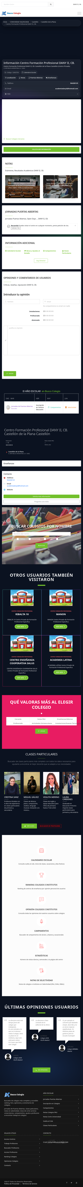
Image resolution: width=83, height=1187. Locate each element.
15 (51, 311)
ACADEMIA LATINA (61, 659)
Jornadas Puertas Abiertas (52, 1099)
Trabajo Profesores (11, 1143)
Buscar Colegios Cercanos (15, 139)
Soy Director (41, 261)
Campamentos (54, 407)
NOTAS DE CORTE (55, 179)
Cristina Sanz (11, 797)
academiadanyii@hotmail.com (17, 486)
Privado (48, 539)
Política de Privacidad (11, 1184)
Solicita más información (41, 149)
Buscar (41, 545)
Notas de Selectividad (41, 980)
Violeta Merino (51, 797)
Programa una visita (41, 502)
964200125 (11, 480)
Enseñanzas (51, 78)
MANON (61, 614)
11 (49, 311)
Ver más (21, 626)
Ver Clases (29, 826)
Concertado (34, 539)
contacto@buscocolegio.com (58, 1142)
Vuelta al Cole (48, 1121)
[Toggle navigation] (79, 13)
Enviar (9, 374)
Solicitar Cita (16, 228)
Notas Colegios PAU (50, 1112)
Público (21, 539)
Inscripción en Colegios (51, 1103)
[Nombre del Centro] (41, 534)
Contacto (7, 1165)
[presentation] (20, 363)
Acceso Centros (9, 1139)
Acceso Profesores (10, 1152)
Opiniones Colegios (11, 1161)
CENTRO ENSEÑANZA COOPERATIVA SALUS (22, 661)
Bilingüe (60, 539)
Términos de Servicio (29, 1184)
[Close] (75, 225)
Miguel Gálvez (31, 797)
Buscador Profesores (11, 1148)
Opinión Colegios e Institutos (41, 909)
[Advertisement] (41, 43)
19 (53, 311)
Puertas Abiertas (35, 78)
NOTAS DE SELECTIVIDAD (21, 179)
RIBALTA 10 (22, 614)
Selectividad (70, 407)
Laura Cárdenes (68, 798)
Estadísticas (41, 955)
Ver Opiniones (41, 1070)
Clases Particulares (41, 754)
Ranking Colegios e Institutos (41, 884)
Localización (10, 78)
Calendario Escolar (30, 72)
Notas (22, 78)
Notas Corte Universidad (52, 1117)
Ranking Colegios (10, 1157)
